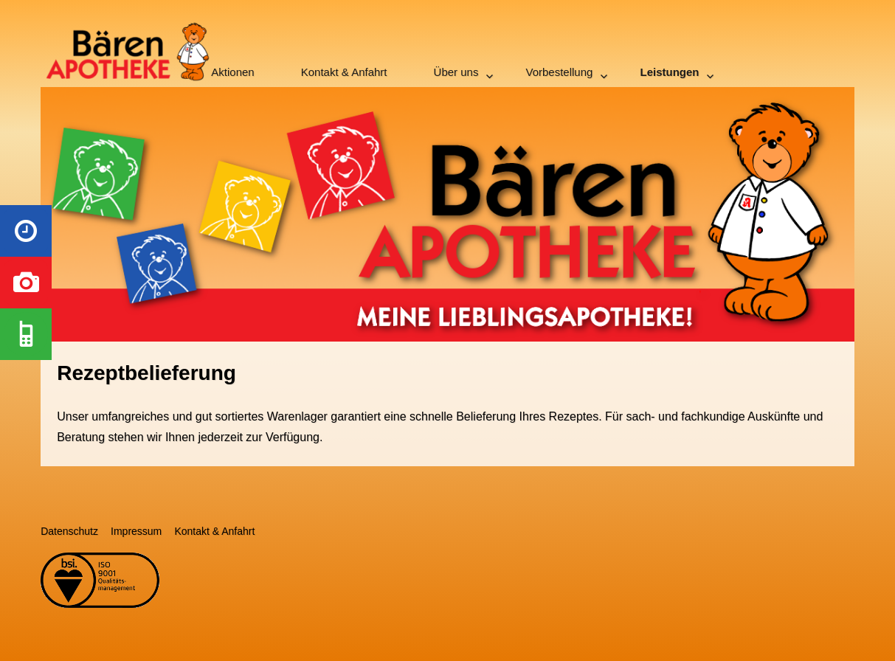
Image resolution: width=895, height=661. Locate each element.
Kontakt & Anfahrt (344, 72)
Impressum (136, 531)
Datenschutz (69, 531)
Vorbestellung (559, 72)
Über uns (456, 72)
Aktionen (232, 72)
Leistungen (669, 72)
